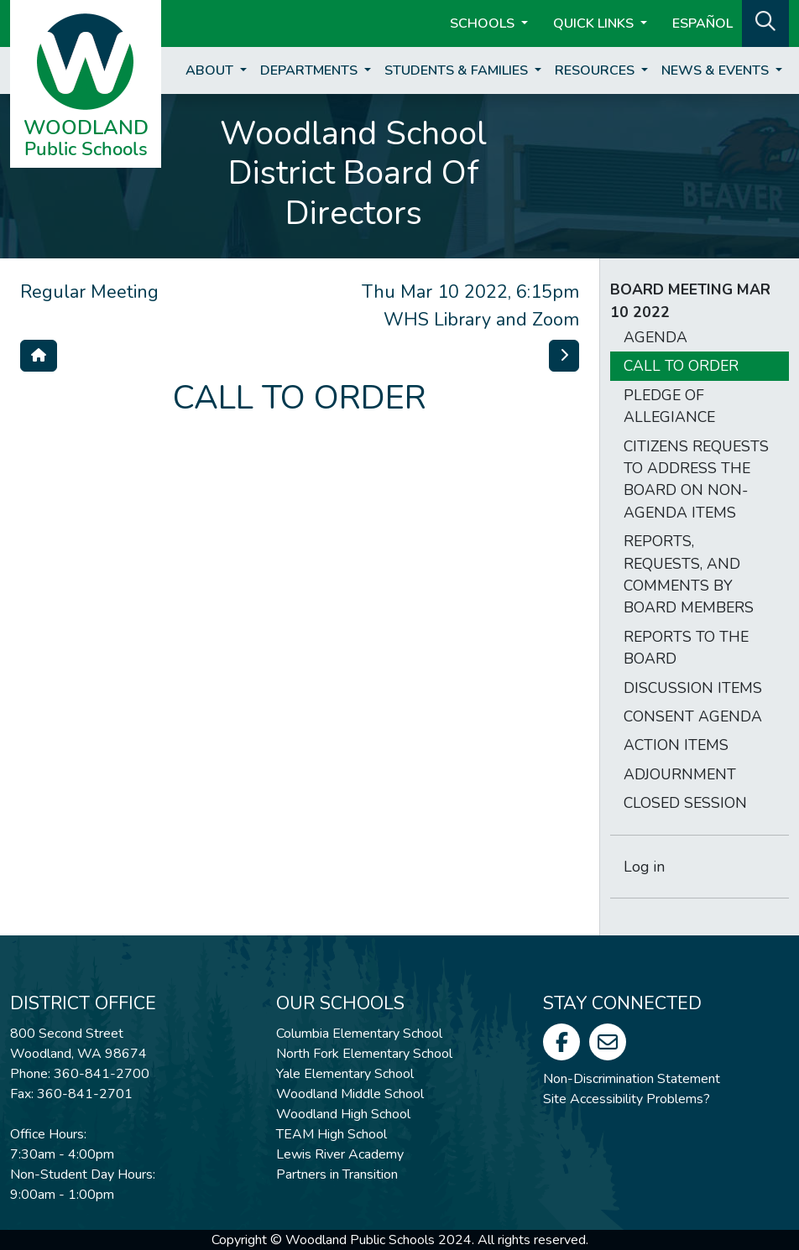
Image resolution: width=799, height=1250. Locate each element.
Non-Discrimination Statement (631, 1079)
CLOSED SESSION (685, 803)
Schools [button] (484, 23)
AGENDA (655, 337)
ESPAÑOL (702, 23)
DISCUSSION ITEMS (693, 688)
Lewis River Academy (340, 1154)
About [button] (211, 70)
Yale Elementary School (345, 1074)
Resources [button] (596, 70)
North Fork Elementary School (364, 1053)
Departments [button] (310, 70)
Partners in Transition (337, 1174)
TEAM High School (331, 1134)
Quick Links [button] (595, 23)
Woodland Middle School (350, 1094)
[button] (765, 22)
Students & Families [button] (457, 70)
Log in (644, 867)
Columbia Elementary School (359, 1033)
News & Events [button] (716, 70)
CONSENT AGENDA (693, 716)
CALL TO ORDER (681, 366)
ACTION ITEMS (676, 745)
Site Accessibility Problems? (626, 1099)
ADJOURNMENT (680, 774)
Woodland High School (343, 1114)
